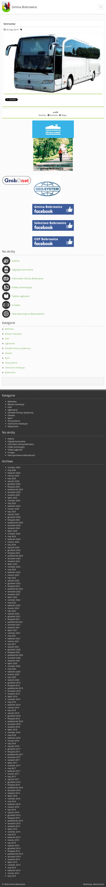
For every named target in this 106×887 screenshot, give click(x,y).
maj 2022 (12, 602)
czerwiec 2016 (14, 798)
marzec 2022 (13, 608)
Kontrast (52, 115)
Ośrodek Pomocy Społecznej (17, 348)
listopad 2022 (14, 586)
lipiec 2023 (12, 564)
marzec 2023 (13, 575)
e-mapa (16, 305)
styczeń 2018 (13, 746)
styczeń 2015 (13, 845)
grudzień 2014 (14, 848)
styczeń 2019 (13, 713)
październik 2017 (15, 754)
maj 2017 (12, 768)
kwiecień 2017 (14, 771)
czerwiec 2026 (14, 467)
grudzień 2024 (14, 517)
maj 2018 (12, 735)
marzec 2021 (13, 641)
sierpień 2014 (14, 859)
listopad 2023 (14, 553)
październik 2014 (15, 853)
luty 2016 (12, 809)
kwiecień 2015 (14, 837)
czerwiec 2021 (14, 633)
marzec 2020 (13, 674)
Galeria (16, 260)
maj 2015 (12, 834)
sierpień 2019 (14, 693)
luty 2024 (12, 544)
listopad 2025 (14, 486)
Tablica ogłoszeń (21, 296)
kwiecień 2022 (14, 605)
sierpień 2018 (14, 727)
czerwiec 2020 (14, 666)
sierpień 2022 (14, 594)
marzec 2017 (13, 773)
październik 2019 (15, 688)
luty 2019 (12, 710)
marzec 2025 (13, 508)
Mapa (63, 115)
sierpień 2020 (14, 660)
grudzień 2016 (14, 782)
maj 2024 (12, 536)
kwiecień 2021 (14, 638)
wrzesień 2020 (14, 658)
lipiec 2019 (12, 696)
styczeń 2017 (13, 779)
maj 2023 (12, 569)
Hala (7, 338)
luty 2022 (12, 611)
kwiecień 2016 (14, 804)
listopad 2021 (14, 619)
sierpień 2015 (14, 826)
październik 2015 (15, 820)
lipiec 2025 (12, 497)
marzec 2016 (13, 807)
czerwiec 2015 (14, 831)
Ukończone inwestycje (15, 367)
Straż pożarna (11, 362)
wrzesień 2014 (14, 856)
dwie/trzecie (98, 884)
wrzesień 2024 (14, 525)
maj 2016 (12, 801)
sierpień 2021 (14, 627)
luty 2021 (12, 644)
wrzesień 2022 (14, 591)
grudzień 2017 (14, 749)
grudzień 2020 (14, 649)
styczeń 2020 (13, 680)
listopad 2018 (14, 718)
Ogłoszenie (10, 343)
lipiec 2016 (12, 796)
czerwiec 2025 (14, 500)
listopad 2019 (14, 685)
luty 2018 (12, 743)
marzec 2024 (13, 542)
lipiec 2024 (12, 531)
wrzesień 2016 (14, 790)
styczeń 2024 (13, 547)
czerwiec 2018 (14, 732)
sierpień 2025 (14, 495)
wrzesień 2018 (14, 724)
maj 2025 (12, 503)
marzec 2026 (13, 475)
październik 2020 (15, 655)
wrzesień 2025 (14, 492)
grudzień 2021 (14, 616)
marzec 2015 (13, 840)
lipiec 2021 (12, 630)
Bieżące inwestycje (13, 333)
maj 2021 (12, 635)
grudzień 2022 (14, 583)
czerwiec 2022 (14, 600)
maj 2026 (12, 470)
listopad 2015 (14, 818)
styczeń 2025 (13, 514)
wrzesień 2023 (14, 558)
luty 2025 (12, 511)
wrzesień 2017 (14, 757)
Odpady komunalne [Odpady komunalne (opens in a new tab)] (22, 269)
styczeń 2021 (13, 646)
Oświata (8, 353)
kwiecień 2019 (14, 704)
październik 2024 (15, 522)
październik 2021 (15, 622)
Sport (7, 358)
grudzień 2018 (14, 715)
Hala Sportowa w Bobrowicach (28, 313)
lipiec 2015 (12, 829)
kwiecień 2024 (14, 539)
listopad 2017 (14, 751)
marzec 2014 (13, 873)
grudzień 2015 (14, 815)
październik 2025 (15, 489)
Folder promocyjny (22, 287)
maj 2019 (12, 702)
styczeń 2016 (13, 812)
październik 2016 (15, 787)
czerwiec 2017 (14, 765)
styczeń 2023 (13, 580)
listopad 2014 (14, 851)
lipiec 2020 (12, 663)
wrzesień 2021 (14, 624)
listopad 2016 (14, 784)
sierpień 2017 (14, 760)
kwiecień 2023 (14, 572)
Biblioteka (9, 329)
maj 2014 (12, 867)
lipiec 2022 (12, 597)
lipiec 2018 (12, 729)
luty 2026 (12, 478)
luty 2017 (12, 776)
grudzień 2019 (14, 682)
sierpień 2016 (14, 793)
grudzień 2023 (14, 550)
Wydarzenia (10, 372)
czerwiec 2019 (14, 699)
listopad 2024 (14, 520)
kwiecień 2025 (14, 506)
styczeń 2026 (13, 481)
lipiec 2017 (12, 762)
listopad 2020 (14, 652)
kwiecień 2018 (14, 738)
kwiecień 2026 (14, 473)
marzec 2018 (13, 740)
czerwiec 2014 (14, 865)
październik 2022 (15, 589)
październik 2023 (15, 555)
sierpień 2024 (14, 528)
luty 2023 (12, 577)
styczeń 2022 (13, 613)
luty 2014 (12, 876)
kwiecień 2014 (14, 870)
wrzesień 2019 (14, 691)
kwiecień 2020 (14, 671)
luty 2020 (12, 677)
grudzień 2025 (14, 484)
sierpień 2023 (14, 561)
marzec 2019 (13, 707)
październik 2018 (15, 721)
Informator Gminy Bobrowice (27, 278)
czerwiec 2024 (14, 533)
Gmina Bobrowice (24, 7)
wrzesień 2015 (14, 823)
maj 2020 (12, 669)
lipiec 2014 (12, 862)
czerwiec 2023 (14, 566)
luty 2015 (12, 842)
